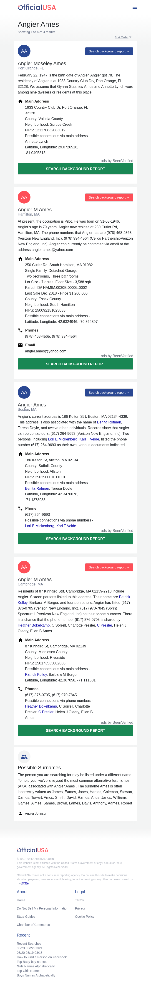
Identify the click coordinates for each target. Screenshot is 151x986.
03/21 (39, 948)
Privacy (80, 908)
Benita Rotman (109, 422)
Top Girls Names (28, 971)
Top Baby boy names (32, 962)
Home (21, 900)
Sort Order (121, 37)
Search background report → (109, 51)
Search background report (75, 169)
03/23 (21, 948)
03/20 (21, 952)
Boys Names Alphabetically (36, 975)
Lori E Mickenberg (62, 439)
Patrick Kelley (36, 674)
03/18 (39, 952)
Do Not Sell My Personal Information (42, 908)
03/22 (30, 948)
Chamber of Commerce (33, 925)
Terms (79, 900)
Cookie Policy (84, 916)
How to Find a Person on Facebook (42, 957)
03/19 (30, 952)
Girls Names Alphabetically (36, 966)
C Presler (104, 625)
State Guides (26, 916)
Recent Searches (29, 943)
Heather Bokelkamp (34, 625)
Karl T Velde (89, 439)
